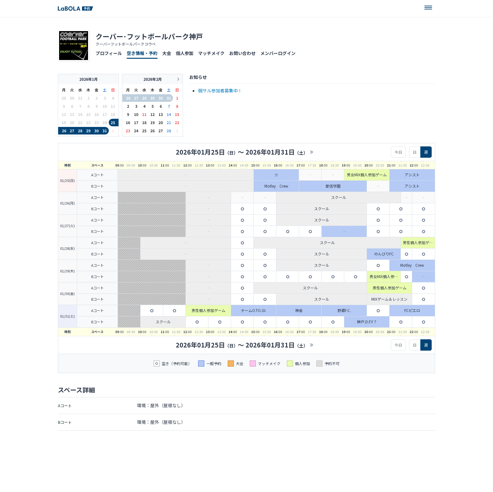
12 (152, 114)
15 (177, 114)
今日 (398, 152)
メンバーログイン (278, 53)
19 (152, 122)
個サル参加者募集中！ (220, 90)
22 (177, 122)
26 (64, 130)
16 (128, 122)
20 (160, 122)
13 (160, 114)
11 (144, 114)
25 (113, 122)
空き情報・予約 (142, 53)
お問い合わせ (242, 53)
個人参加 (184, 53)
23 (128, 130)
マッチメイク (211, 53)
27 (72, 130)
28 (80, 130)
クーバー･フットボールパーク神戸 (149, 36)
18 (144, 122)
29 (88, 130)
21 (169, 122)
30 (96, 130)
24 (136, 130)
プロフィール (109, 53)
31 (104, 130)
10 (136, 114)
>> (311, 152)
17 (136, 122)
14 (169, 114)
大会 (166, 53)
